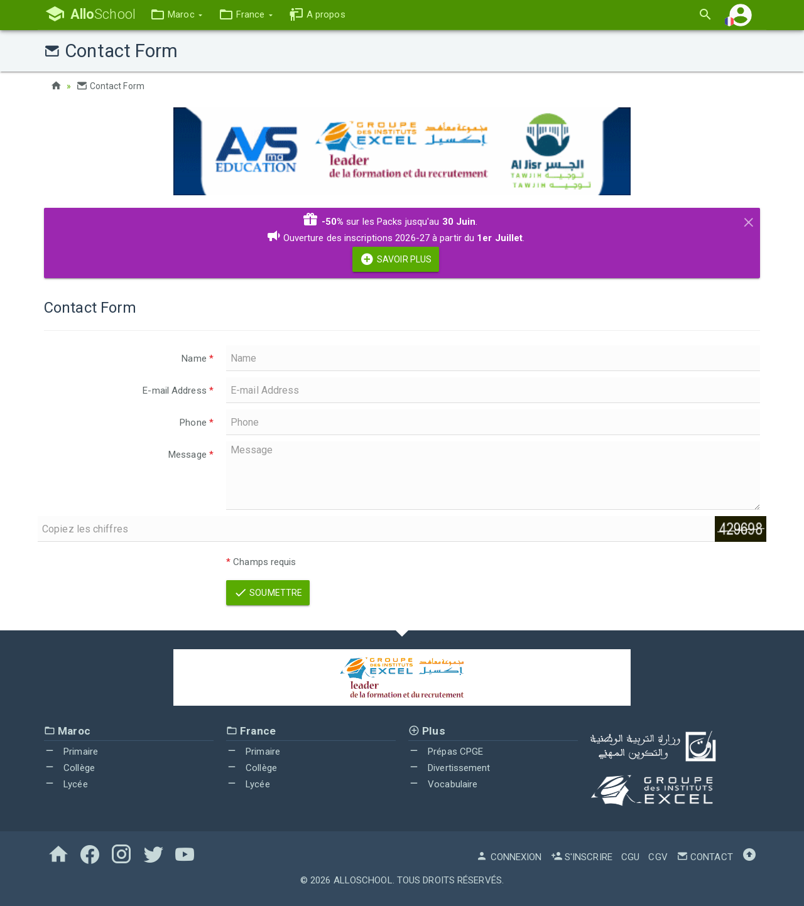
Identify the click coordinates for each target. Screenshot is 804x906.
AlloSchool (363, 879)
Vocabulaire (442, 783)
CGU (630, 856)
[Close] (748, 219)
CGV (657, 856)
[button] (178, 15)
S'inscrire (581, 856)
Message (191, 454)
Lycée (66, 783)
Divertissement (449, 767)
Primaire (71, 751)
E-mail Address (178, 390)
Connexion (508, 856)
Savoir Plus (396, 259)
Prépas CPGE (445, 751)
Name (198, 358)
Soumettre (268, 592)
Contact (704, 856)
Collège (69, 767)
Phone (197, 422)
